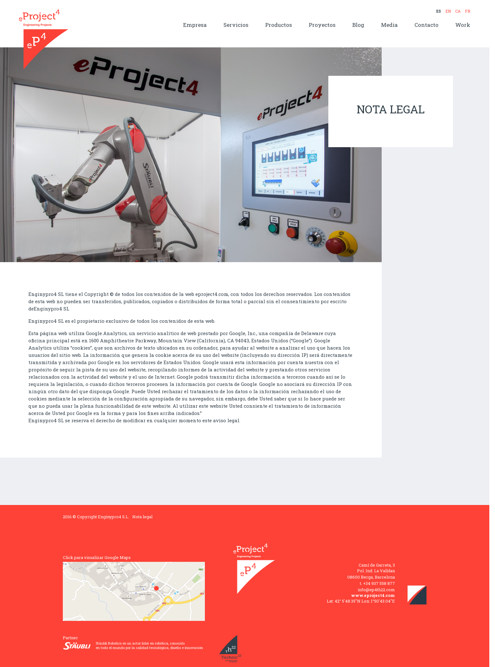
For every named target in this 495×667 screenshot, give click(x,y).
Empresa (195, 25)
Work (462, 25)
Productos (278, 25)
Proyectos (322, 25)
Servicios (236, 25)
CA (458, 11)
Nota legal (142, 517)
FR (467, 11)
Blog (358, 25)
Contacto (426, 25)
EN (448, 11)
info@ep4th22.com (376, 589)
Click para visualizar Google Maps (97, 557)
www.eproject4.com (373, 595)
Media (389, 25)
